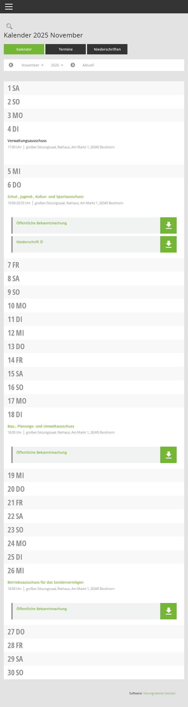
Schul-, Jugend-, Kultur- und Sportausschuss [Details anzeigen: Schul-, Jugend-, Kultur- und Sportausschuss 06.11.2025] (46, 196)
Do (16, 185)
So (16, 101)
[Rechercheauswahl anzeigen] (8, 26)
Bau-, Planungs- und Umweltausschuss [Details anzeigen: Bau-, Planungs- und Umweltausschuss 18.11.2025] (41, 426)
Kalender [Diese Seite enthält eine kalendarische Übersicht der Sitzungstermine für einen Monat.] (24, 49)
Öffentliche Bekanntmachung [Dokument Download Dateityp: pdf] (41, 223)
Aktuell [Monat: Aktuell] (88, 65)
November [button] (32, 65)
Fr (15, 265)
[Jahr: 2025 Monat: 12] (73, 65)
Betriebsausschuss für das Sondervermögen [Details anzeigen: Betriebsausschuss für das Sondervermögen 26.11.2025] (46, 582)
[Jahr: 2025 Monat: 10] (11, 65)
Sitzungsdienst (159, 693)
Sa (15, 88)
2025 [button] (57, 65)
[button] (168, 225)
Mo (17, 115)
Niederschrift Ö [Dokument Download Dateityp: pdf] (29, 242)
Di (15, 129)
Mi (16, 171)
